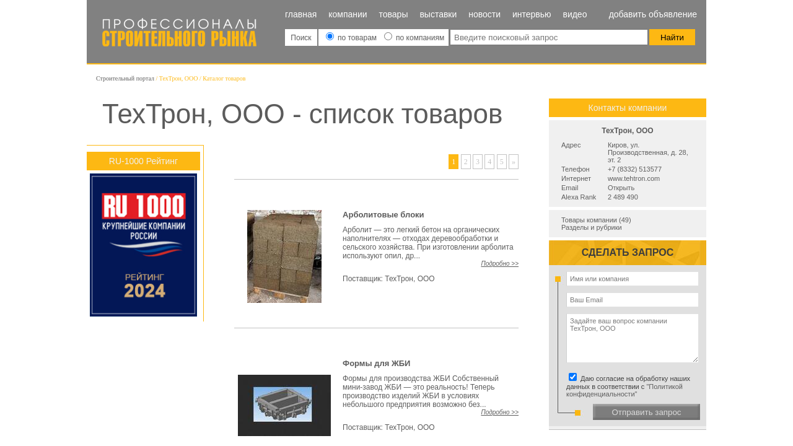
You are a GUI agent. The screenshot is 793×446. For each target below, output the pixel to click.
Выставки (438, 14)
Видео (575, 14)
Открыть (621, 187)
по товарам (352, 37)
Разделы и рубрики (591, 227)
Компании (347, 14)
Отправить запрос (646, 412)
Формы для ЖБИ (376, 363)
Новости (484, 14)
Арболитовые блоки (383, 214)
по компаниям (414, 37)
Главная (301, 14)
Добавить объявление (653, 14)
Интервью (531, 14)
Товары (393, 14)
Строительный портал (125, 78)
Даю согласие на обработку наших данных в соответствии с (630, 386)
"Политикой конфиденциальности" (624, 390)
